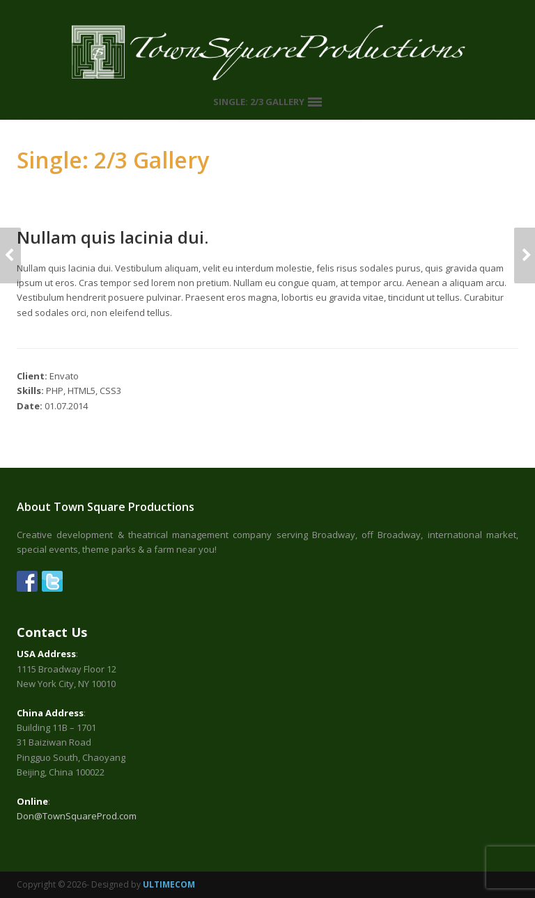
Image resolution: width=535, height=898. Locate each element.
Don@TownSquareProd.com (77, 816)
